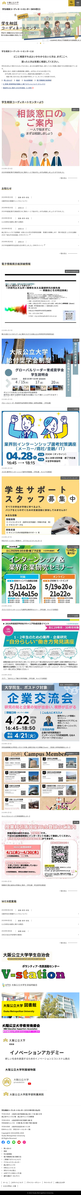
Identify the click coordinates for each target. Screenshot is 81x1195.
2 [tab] (40, 43)
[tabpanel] (40, 27)
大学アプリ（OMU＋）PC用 (12, 1173)
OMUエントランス (10, 1168)
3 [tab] (43, 43)
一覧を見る (63, 178)
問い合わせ (8, 80)
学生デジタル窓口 (10, 1170)
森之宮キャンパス (9, 1165)
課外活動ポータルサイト (12, 1176)
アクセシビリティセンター (12, 1162)
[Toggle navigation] (78, 3)
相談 (17, 80)
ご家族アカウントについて (12, 1159)
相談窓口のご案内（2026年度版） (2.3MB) (17, 88)
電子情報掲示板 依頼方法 (12, 1157)
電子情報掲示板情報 (44, 80)
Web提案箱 (28, 80)
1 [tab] (37, 43)
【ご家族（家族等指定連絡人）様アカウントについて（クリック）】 (24, 84)
